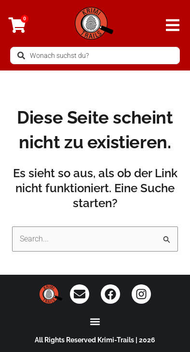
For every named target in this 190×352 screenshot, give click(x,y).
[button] (95, 321)
